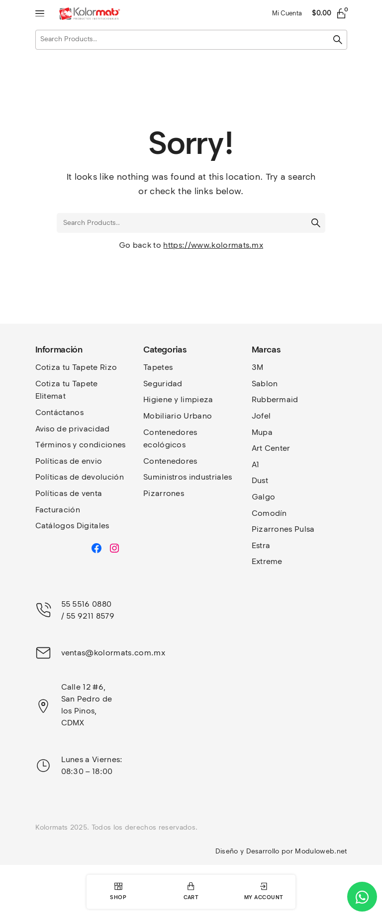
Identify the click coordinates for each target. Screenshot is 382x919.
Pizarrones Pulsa (283, 529)
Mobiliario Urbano (177, 416)
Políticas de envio (68, 461)
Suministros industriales (187, 477)
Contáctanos (59, 412)
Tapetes (158, 367)
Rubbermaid (275, 399)
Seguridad (163, 383)
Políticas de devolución (79, 477)
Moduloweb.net (321, 851)
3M (258, 367)
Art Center (271, 448)
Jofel (261, 416)
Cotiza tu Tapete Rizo (76, 367)
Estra (261, 545)
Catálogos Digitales (72, 525)
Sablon (265, 383)
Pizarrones (163, 493)
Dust (260, 480)
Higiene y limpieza (178, 399)
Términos (54, 444)
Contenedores (170, 461)
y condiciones (99, 444)
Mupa (262, 432)
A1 (256, 464)
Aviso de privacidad (72, 428)
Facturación (58, 509)
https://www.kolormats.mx (213, 245)
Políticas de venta (68, 493)
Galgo (264, 496)
